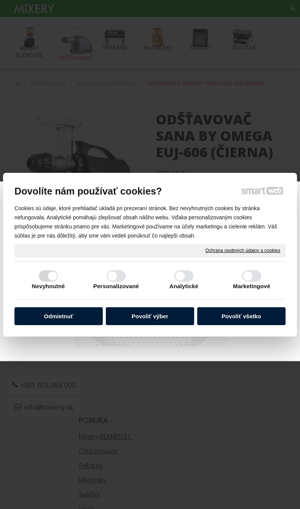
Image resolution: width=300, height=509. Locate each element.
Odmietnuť (58, 316)
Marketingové (251, 286)
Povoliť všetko (241, 316)
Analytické (183, 286)
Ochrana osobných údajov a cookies (242, 250)
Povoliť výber (150, 316)
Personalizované (116, 286)
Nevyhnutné (48, 286)
